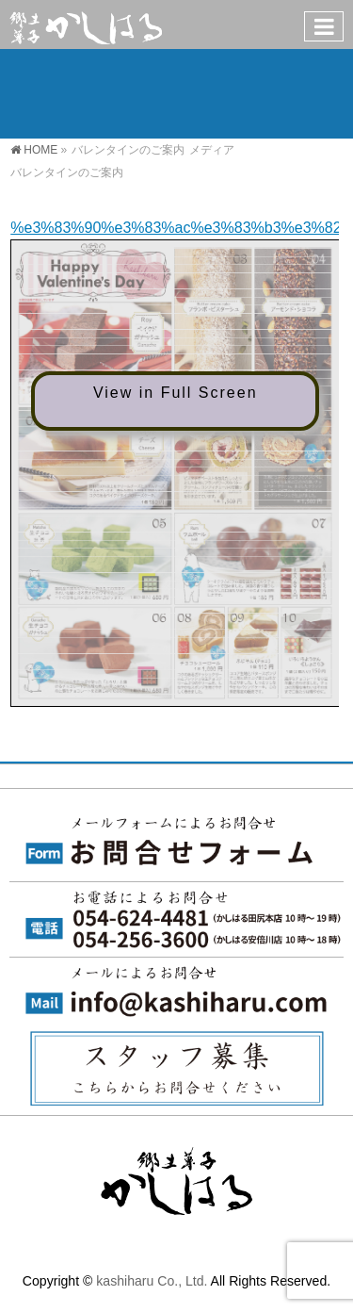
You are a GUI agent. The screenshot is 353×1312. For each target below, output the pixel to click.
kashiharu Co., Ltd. (151, 1280)
